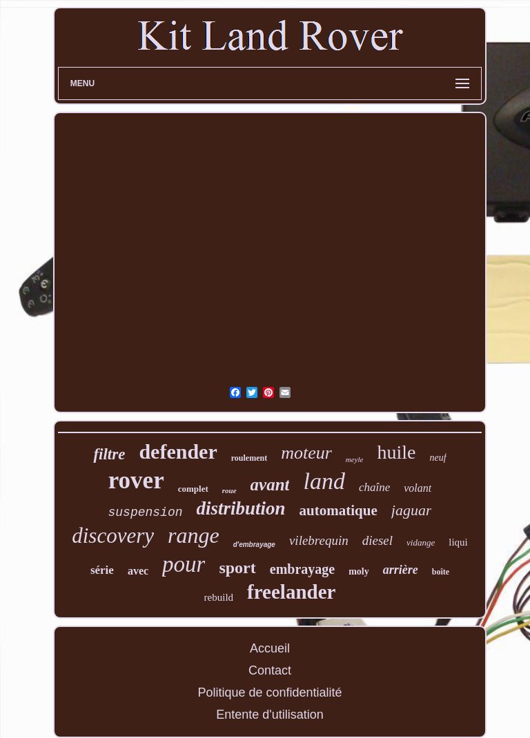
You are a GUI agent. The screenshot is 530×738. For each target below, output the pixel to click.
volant (417, 488)
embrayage (302, 569)
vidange (420, 542)
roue (229, 490)
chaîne (374, 487)
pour (183, 564)
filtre (109, 454)
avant (270, 484)
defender (178, 451)
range (193, 535)
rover (136, 480)
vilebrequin (319, 540)
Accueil (270, 648)
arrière (400, 570)
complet (193, 488)
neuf (437, 457)
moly (359, 571)
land (323, 481)
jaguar (411, 510)
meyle (355, 459)
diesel (377, 540)
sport (237, 568)
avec (138, 571)
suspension (145, 512)
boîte (440, 572)
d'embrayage (254, 544)
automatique (338, 510)
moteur (306, 453)
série (102, 570)
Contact (269, 670)
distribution (241, 508)
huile (396, 452)
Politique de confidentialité (269, 692)
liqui (458, 542)
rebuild (219, 597)
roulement (249, 458)
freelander (291, 592)
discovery (113, 535)
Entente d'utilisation (270, 714)
